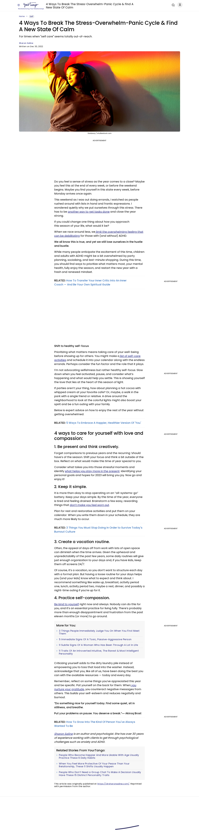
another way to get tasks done (89, 212)
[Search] (172, 5)
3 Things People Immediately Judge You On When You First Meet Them (99, 632)
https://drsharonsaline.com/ (113, 783)
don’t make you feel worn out (89, 505)
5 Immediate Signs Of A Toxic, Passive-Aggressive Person (95, 639)
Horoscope (68, 5)
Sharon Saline (26, 43)
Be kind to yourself (66, 604)
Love (49, 5)
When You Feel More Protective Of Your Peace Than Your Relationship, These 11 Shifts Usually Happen (94, 765)
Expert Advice (158, 5)
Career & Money (142, 5)
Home (22, 16)
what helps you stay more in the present (92, 471)
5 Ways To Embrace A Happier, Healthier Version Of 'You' (103, 423)
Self (78, 5)
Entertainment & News (100, 5)
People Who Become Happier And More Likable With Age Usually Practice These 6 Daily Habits (99, 756)
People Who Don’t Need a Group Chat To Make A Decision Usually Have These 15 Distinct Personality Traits (100, 774)
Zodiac (57, 5)
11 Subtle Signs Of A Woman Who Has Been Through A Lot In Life (98, 645)
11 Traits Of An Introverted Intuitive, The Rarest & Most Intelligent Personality (99, 652)
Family (84, 5)
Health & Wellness (123, 5)
